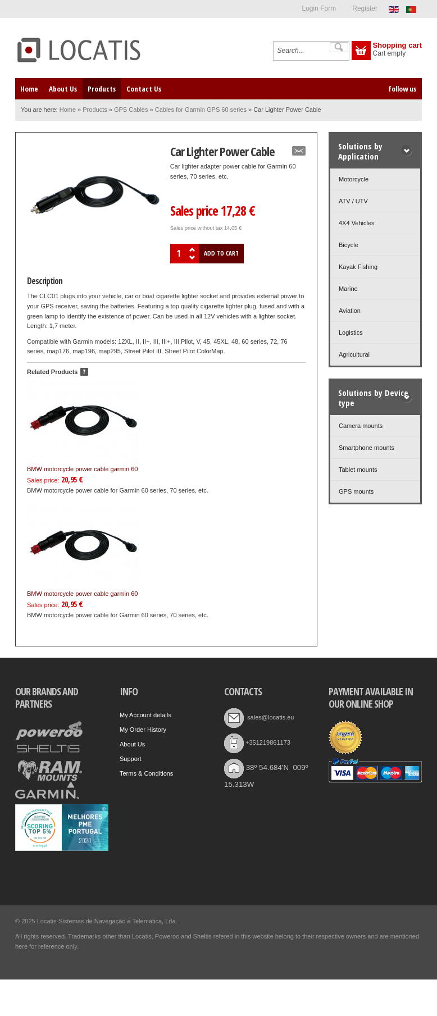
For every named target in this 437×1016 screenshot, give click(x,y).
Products (95, 109)
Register (364, 8)
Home (68, 109)
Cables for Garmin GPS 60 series (201, 109)
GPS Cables (131, 109)
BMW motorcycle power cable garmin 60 (83, 426)
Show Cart (361, 50)
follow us (402, 89)
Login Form (319, 8)
